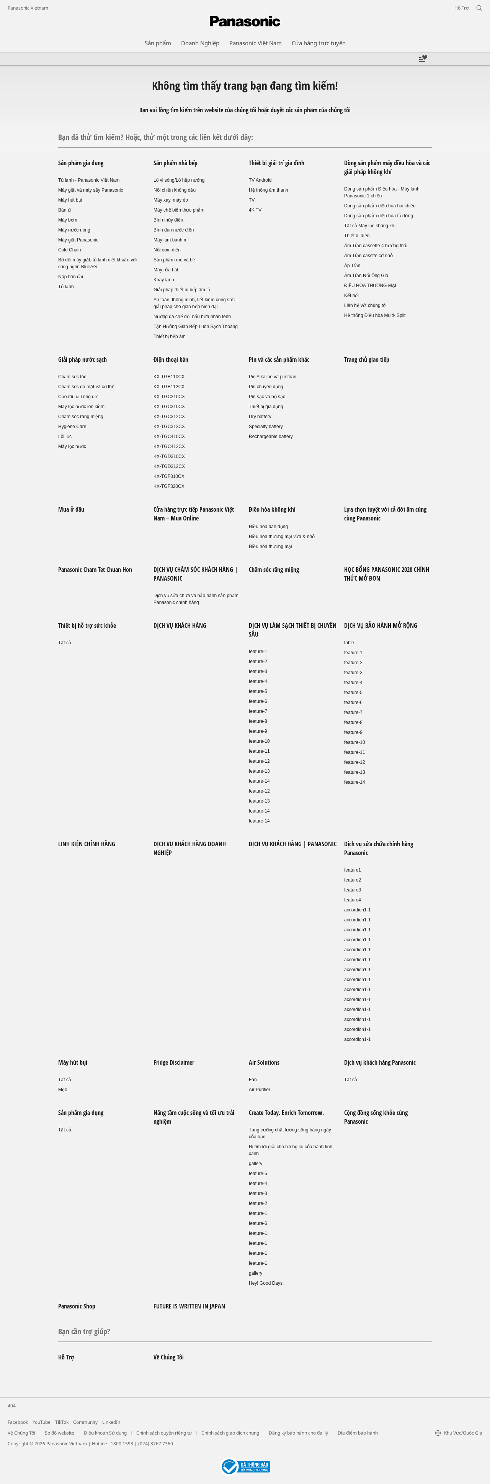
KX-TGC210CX (169, 396)
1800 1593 (122, 1443)
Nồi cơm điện (167, 250)
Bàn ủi (64, 210)
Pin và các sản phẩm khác (279, 359)
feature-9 (258, 731)
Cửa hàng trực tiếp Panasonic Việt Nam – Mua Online (194, 513)
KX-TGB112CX (169, 386)
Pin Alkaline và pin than (272, 376)
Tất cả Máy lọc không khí (369, 225)
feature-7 (258, 711)
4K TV (255, 210)
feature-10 (259, 741)
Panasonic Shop (76, 1306)
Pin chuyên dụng (266, 386)
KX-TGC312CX (169, 416)
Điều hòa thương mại (270, 546)
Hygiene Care (72, 426)
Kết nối (351, 295)
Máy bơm (67, 220)
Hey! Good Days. (266, 1283)
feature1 (352, 870)
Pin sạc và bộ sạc (267, 396)
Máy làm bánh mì (171, 240)
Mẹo (62, 1089)
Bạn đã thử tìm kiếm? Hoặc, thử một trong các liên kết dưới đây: (155, 137)
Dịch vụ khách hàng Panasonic (380, 1062)
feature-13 (259, 771)
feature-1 (258, 651)
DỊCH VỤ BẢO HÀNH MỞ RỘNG (380, 625)
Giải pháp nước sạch (82, 359)
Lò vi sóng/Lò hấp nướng (179, 180)
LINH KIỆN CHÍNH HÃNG (86, 844)
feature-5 (258, 691)
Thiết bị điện (356, 235)
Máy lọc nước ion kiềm (81, 406)
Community (85, 1422)
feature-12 (259, 761)
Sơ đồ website (59, 1433)
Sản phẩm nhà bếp (176, 163)
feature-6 (258, 701)
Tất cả (64, 642)
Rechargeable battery (271, 436)
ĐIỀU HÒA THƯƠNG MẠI (370, 285)
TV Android (260, 180)
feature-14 (259, 781)
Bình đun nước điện (174, 230)
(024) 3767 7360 (155, 1443)
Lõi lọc (65, 436)
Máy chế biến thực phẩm (179, 210)
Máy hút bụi (70, 200)
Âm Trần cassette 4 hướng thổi (375, 245)
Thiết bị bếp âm (170, 336)
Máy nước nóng (74, 230)
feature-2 (258, 661)
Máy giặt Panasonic (78, 240)
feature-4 (258, 681)
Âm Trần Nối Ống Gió (366, 275)
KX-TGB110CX (169, 376)
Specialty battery (266, 426)
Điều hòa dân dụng (268, 526)
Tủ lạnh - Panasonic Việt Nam (88, 180)
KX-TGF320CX (169, 486)
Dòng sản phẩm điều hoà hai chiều (380, 205)
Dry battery (260, 416)
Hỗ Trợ (66, 1357)
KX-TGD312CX (169, 466)
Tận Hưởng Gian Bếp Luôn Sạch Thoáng (196, 326)
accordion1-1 (357, 910)
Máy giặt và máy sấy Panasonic (90, 190)
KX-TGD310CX (169, 456)
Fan (253, 1079)
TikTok (62, 1422)
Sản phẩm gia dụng (80, 163)
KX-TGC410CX (169, 436)
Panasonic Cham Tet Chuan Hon (95, 569)
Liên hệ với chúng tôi (365, 305)
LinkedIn (111, 1422)
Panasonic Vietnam (28, 8)
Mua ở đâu (71, 509)
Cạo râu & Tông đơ (77, 396)
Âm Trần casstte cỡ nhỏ (368, 255)
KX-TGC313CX (169, 426)
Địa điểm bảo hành (358, 1433)
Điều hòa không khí (272, 509)
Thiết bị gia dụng (266, 406)
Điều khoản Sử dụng (105, 1433)
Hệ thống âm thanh (268, 190)
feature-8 (258, 721)
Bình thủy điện (168, 220)
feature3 (352, 890)
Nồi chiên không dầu (175, 190)
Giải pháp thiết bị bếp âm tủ (182, 289)
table (349, 642)
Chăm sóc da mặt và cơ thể (86, 386)
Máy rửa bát (166, 270)
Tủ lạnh (66, 286)
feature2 (352, 880)
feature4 (352, 900)
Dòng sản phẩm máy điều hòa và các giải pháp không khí (387, 167)
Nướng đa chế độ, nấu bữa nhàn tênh (192, 316)
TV (252, 200)
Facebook (18, 1422)
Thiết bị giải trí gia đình (276, 163)
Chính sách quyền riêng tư (164, 1433)
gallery (255, 1163)
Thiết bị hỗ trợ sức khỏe (87, 625)
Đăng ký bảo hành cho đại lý (298, 1433)
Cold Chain (69, 250)
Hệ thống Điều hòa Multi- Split (374, 315)
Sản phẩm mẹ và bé (174, 260)
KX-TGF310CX (169, 476)
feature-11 (259, 751)
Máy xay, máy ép (171, 200)
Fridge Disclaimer (174, 1062)
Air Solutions (264, 1062)
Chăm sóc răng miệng (80, 416)
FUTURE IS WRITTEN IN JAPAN (189, 1306)
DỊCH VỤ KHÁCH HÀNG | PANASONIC (292, 844)
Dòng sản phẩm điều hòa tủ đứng (378, 215)
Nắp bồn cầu (71, 276)
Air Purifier (259, 1089)
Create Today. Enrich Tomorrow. (286, 1112)
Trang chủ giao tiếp (366, 359)
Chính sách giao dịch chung (230, 1433)
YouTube (42, 1422)
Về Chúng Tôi (169, 1357)
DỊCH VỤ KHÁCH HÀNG (180, 625)
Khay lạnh (164, 279)
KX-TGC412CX (169, 446)
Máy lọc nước (72, 446)
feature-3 (258, 671)
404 (12, 1405)
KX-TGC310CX (169, 406)
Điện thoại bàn (171, 359)
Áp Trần (352, 265)
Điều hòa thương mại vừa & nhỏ (282, 536)
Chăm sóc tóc (72, 376)
